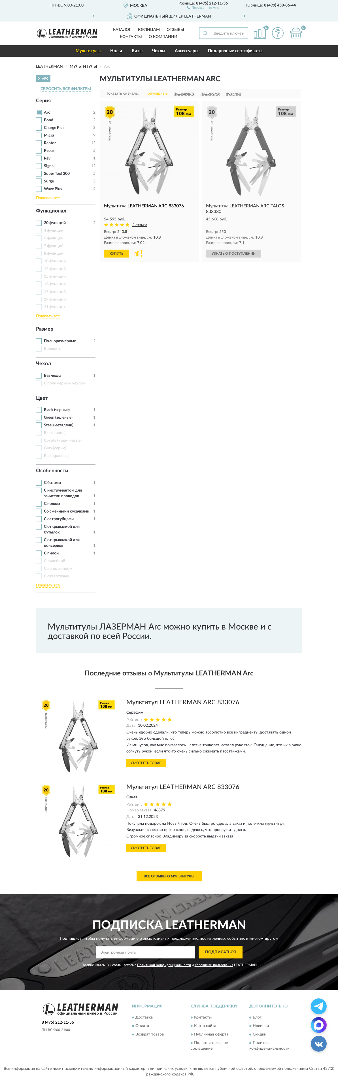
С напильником (58, 569)
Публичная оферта (211, 1034)
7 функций (53, 246)
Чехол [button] (43, 363)
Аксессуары (186, 51)
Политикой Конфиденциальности (164, 965)
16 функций (55, 284)
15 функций (55, 276)
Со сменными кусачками (66, 511)
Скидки (259, 1034)
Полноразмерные (60, 341)
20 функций (55, 223)
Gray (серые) (55, 448)
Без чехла (52, 376)
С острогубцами (59, 519)
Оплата (142, 1026)
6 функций (53, 238)
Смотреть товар (146, 763)
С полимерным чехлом (65, 383)
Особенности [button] (52, 470)
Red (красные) (56, 456)
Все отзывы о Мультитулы (169, 876)
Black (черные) (57, 410)
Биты (137, 51)
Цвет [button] (42, 398)
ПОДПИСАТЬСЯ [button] (220, 952)
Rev (47, 158)
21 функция (54, 307)
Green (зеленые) (58, 418)
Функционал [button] (51, 211)
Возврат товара (149, 1034)
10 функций (55, 261)
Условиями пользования (214, 965)
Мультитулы (88, 51)
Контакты (131, 37)
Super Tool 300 (57, 174)
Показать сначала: (122, 93)
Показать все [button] (48, 198)
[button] (203, 7)
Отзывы (175, 30)
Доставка (144, 1017)
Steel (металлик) (58, 425)
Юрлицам (149, 30)
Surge (49, 181)
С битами (52, 483)
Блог (257, 1017)
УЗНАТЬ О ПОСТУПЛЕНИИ (234, 253)
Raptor (50, 143)
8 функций (53, 254)
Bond (48, 120)
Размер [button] (44, 329)
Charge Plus (54, 128)
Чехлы (158, 51)
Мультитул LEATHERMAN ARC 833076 (182, 702)
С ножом (52, 504)
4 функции (53, 231)
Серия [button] (43, 100)
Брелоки (52, 349)
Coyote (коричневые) (63, 441)
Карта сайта (205, 1026)
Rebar (49, 151)
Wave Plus (53, 189)
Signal (49, 166)
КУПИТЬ (116, 253)
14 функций (55, 269)
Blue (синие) (54, 433)
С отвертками (56, 576)
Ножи (116, 51)
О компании (163, 37)
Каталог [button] (122, 30)
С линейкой (54, 561)
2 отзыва (139, 225)
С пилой (51, 553)
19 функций (55, 299)
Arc (47, 112)
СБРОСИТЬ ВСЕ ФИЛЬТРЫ (66, 89)
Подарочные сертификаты (235, 51)
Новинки (261, 1026)
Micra (49, 135)
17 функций (55, 292)
